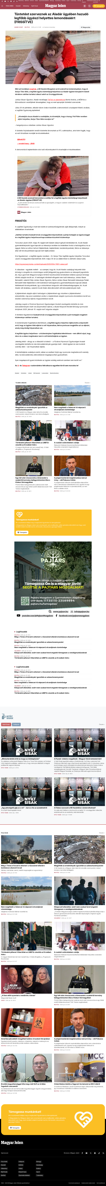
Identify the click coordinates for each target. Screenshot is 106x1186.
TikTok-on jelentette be (56, 100)
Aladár (17, 373)
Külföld (21, 1165)
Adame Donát (18, 27)
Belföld (27, 27)
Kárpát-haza (22, 1172)
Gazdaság (39, 1165)
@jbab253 (21, 139)
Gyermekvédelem (24, 1175)
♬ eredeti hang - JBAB (26, 143)
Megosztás (85, 27)
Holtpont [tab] (16, 724)
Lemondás (45, 373)
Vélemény (26, 6)
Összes (88, 382)
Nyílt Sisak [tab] (6, 724)
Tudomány (39, 1175)
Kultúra (38, 1168)
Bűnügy (38, 1161)
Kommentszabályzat (74, 1183)
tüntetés (23, 373)
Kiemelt (18, 6)
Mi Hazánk (37, 373)
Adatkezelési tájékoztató (88, 1183)
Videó (20, 1168)
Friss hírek (4, 1161)
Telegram (26, 366)
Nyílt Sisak (34, 6)
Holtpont (21, 1161)
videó (30, 373)
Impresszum (4, 1153)
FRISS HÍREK (9, 6)
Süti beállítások (101, 1183)
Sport (38, 1172)
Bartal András (54, 373)
